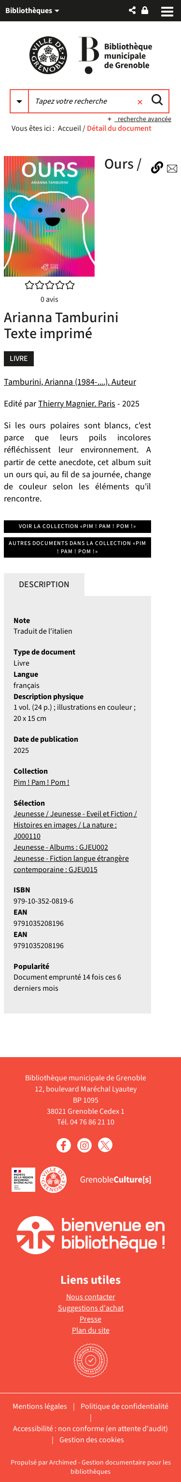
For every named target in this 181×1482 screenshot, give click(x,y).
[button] (132, 10)
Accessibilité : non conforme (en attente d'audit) (90, 1428)
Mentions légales (40, 1406)
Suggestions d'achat (91, 1308)
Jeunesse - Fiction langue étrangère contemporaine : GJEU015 (71, 864)
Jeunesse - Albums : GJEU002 (61, 847)
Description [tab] (44, 584)
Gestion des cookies (91, 1440)
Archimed (63, 1462)
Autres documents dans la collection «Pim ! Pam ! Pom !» (77, 547)
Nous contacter (90, 1297)
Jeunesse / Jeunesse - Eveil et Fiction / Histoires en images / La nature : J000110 (75, 825)
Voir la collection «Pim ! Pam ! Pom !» (77, 526)
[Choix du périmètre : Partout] (19, 101)
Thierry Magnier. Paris (76, 404)
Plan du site (91, 1330)
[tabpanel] (77, 804)
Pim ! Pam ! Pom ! (42, 782)
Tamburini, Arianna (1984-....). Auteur (70, 382)
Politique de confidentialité (124, 1406)
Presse (90, 1319)
